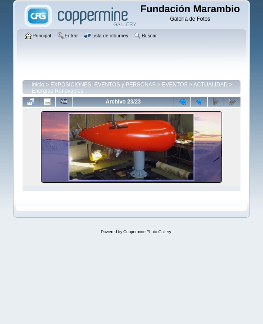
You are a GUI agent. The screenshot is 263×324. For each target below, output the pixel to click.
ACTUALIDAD (211, 84)
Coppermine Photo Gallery (147, 232)
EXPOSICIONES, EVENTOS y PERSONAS (103, 84)
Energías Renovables (57, 91)
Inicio (38, 84)
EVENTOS (174, 84)
